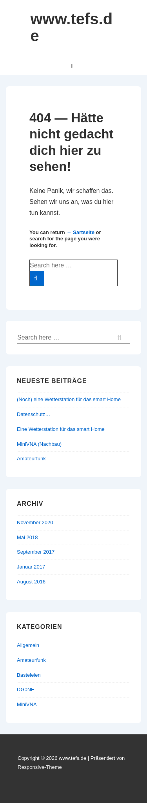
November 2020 (35, 522)
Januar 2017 (31, 567)
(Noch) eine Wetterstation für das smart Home (69, 399)
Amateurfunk (31, 458)
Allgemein (28, 645)
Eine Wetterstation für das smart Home (61, 429)
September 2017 (35, 552)
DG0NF (25, 689)
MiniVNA (27, 704)
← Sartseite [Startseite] (80, 232)
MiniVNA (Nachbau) (39, 444)
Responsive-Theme (40, 767)
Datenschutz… (33, 414)
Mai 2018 (27, 537)
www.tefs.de (72, 27)
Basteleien (29, 675)
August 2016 (31, 582)
